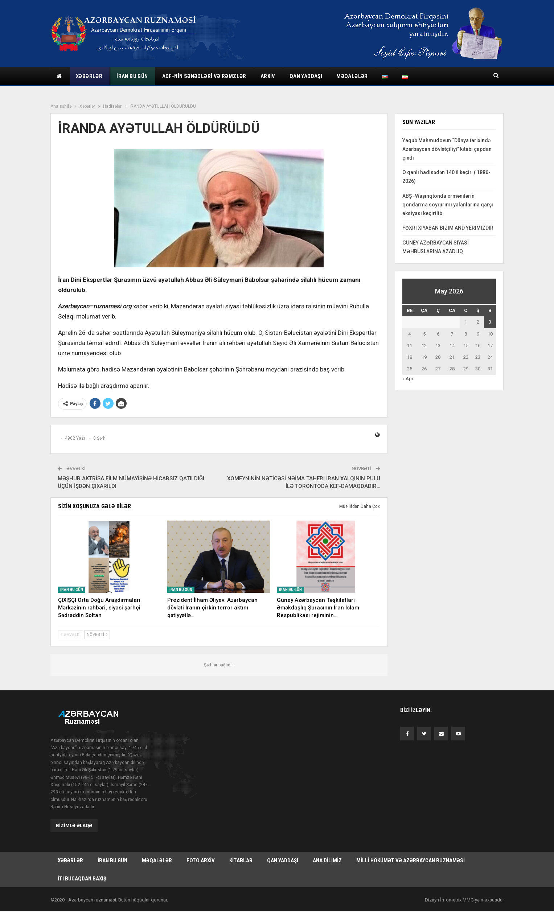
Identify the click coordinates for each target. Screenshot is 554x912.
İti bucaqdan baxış (82, 879)
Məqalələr (352, 76)
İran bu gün (132, 76)
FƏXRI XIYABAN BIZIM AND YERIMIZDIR (447, 228)
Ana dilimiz (327, 861)
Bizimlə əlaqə (74, 825)
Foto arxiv (200, 861)
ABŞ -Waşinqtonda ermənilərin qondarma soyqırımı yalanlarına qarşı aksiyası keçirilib (447, 204)
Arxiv (267, 76)
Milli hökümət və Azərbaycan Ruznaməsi (410, 861)
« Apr (407, 378)
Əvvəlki (71, 634)
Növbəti (97, 634)
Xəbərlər (89, 76)
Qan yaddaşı (306, 76)
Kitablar (241, 861)
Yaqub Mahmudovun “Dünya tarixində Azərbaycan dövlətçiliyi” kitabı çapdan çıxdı (447, 149)
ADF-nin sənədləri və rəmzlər (204, 76)
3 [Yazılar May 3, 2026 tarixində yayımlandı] (490, 322)
